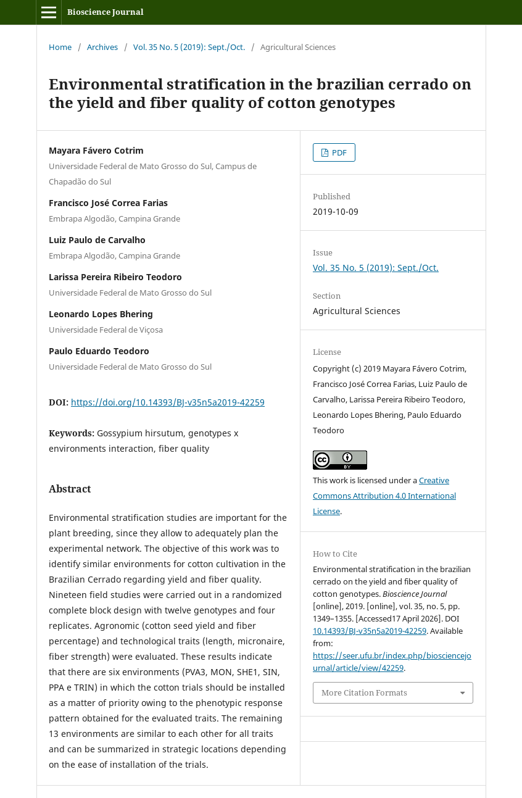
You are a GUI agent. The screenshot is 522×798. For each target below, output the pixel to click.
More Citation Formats (364, 692)
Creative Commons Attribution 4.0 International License (384, 496)
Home (60, 46)
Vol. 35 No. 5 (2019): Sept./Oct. (189, 46)
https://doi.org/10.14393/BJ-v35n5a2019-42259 (168, 402)
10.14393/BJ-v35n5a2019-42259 (369, 630)
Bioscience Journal (105, 11)
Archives (102, 46)
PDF (338, 152)
